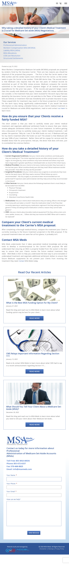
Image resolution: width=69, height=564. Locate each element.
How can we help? (13, 505)
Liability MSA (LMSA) (11, 50)
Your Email (11, 497)
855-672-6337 (20, 470)
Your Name (12, 482)
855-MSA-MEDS (23, 467)
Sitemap (51, 558)
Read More (34, 324)
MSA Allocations (10, 53)
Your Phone (12, 490)
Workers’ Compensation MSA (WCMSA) (19, 48)
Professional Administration (15, 45)
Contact (22, 267)
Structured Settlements (13, 58)
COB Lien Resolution (11, 55)
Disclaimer (43, 558)
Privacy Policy (59, 558)
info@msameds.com (22, 475)
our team (61, 108)
